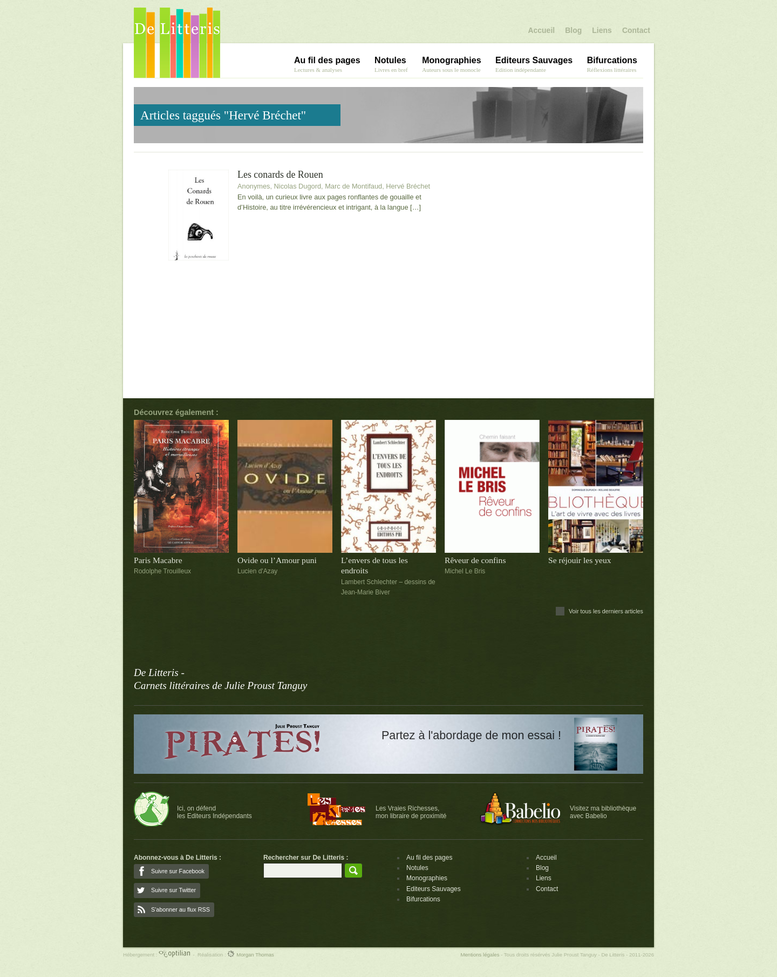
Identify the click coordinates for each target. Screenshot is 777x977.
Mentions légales (479, 955)
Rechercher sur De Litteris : (305, 857)
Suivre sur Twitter (173, 890)
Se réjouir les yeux (579, 560)
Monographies (426, 878)
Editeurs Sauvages (433, 889)
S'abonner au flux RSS (180, 909)
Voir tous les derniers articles (606, 611)
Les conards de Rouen (280, 175)
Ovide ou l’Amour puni (277, 560)
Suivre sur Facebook (178, 871)
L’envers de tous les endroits (374, 565)
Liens (602, 30)
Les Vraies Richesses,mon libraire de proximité (411, 812)
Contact (636, 30)
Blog (573, 30)
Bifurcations (423, 899)
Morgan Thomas (250, 955)
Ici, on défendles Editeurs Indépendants (214, 812)
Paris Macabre (158, 560)
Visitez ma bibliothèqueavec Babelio (603, 812)
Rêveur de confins (475, 560)
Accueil (541, 30)
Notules (417, 868)
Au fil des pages (429, 857)
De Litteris (177, 43)
